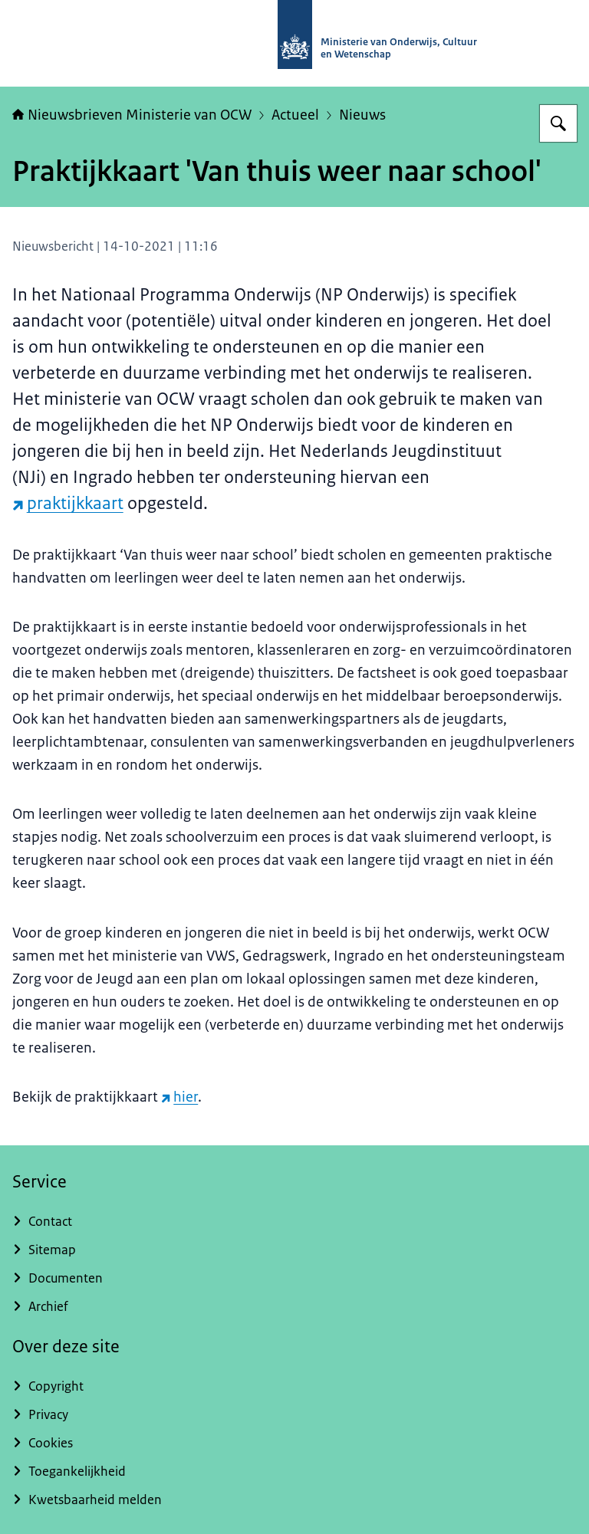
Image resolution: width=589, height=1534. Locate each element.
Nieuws (362, 115)
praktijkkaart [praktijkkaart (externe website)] (67, 503)
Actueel (295, 115)
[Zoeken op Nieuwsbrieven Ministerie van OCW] (558, 123)
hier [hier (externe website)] (179, 1097)
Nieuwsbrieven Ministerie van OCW (132, 115)
